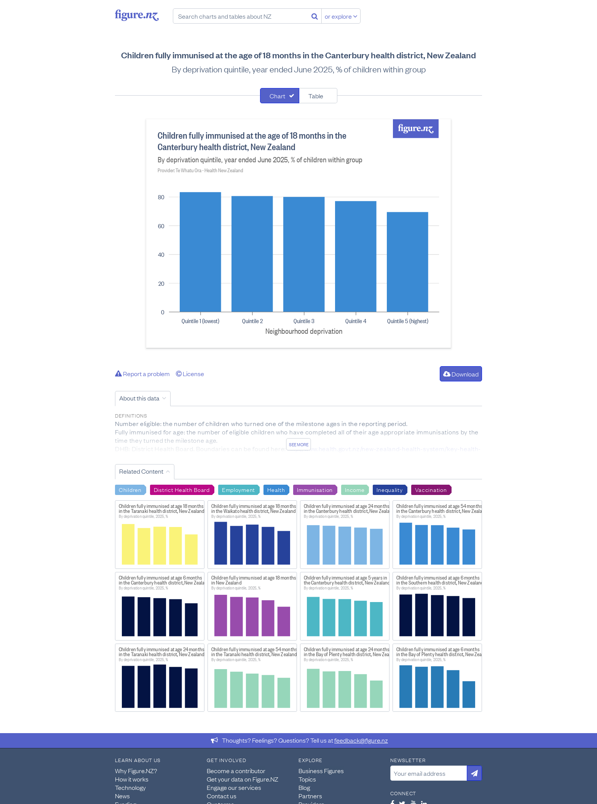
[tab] (279, 95)
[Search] (314, 16)
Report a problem (142, 373)
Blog (304, 787)
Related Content (141, 471)
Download (461, 374)
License (190, 373)
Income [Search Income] (354, 489)
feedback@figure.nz (361, 740)
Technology (130, 787)
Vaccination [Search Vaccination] (431, 489)
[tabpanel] (298, 233)
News (122, 795)
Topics (307, 779)
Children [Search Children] (130, 489)
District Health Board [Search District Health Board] (182, 489)
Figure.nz (137, 15)
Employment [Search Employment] (238, 489)
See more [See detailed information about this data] (298, 444)
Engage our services (234, 787)
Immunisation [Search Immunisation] (315, 489)
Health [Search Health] (276, 489)
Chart (277, 95)
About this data (139, 398)
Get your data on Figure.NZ (242, 779)
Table (315, 95)
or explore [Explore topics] (341, 16)
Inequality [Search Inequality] (389, 489)
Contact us (221, 795)
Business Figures (321, 770)
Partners (310, 795)
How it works (131, 779)
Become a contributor (236, 770)
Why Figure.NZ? (136, 770)
